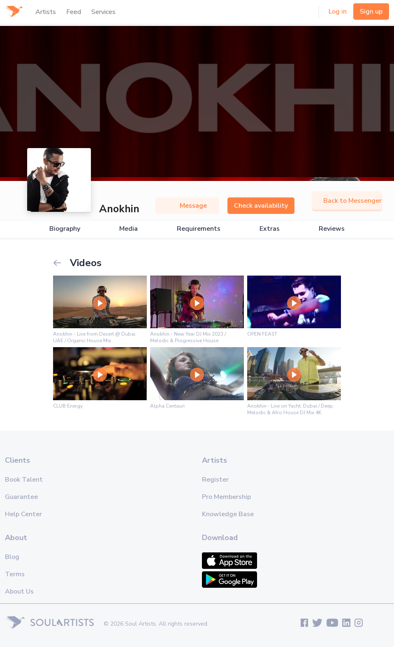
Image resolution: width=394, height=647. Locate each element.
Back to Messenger (347, 200)
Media (128, 229)
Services (103, 11)
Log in (338, 11)
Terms (15, 574)
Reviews (332, 229)
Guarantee (21, 497)
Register (215, 479)
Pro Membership (226, 497)
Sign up (371, 11)
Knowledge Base (228, 514)
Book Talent (24, 479)
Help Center (23, 514)
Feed (73, 11)
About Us (19, 591)
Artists (45, 11)
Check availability (261, 205)
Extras (270, 229)
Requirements (198, 229)
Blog (12, 557)
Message (187, 205)
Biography (64, 229)
